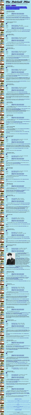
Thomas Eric (16, 108)
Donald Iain (14, 287)
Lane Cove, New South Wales (18, 279)
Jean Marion (17, 75)
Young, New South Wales (21, 181)
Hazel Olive (17, 121)
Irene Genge (15, 375)
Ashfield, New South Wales (26, 17)
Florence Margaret (15, 26)
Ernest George (18, 238)
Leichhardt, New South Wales (23, 93)
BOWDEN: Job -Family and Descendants (18, 28)
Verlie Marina (15, 249)
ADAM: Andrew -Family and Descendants (18, 13)
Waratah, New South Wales (11, 384)
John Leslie (24, 108)
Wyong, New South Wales (24, 133)
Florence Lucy (15, 38)
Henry (13, 232)
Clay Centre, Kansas (24, 15)
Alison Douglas (15, 374)
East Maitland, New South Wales (24, 119)
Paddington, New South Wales (23, 77)
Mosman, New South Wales (25, 42)
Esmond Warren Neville (19, 277)
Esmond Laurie (15, 248)
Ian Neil (17, 312)
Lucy (8, 122)
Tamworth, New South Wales (22, 106)
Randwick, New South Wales (23, 175)
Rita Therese (18, 333)
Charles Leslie (15, 37)
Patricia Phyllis (17, 57)
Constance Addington (19, 148)
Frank (17, 162)
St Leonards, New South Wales (24, 164)
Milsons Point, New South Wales (24, 99)
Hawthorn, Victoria (21, 145)
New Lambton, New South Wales (20, 362)
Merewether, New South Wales (20, 208)
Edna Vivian (14, 233)
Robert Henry (17, 179)
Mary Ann (9, 360)
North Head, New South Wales (23, 59)
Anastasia (16, 204)
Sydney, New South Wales (26, 31)
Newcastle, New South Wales (16, 109)
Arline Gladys (15, 324)
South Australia (19, 150)
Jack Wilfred (17, 381)
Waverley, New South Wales (24, 128)
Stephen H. (15, 25)
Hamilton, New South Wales (22, 253)
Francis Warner (15, 139)
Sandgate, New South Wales (13, 349)
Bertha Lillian (15, 17)
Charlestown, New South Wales (24, 300)
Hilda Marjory (19, 131)
